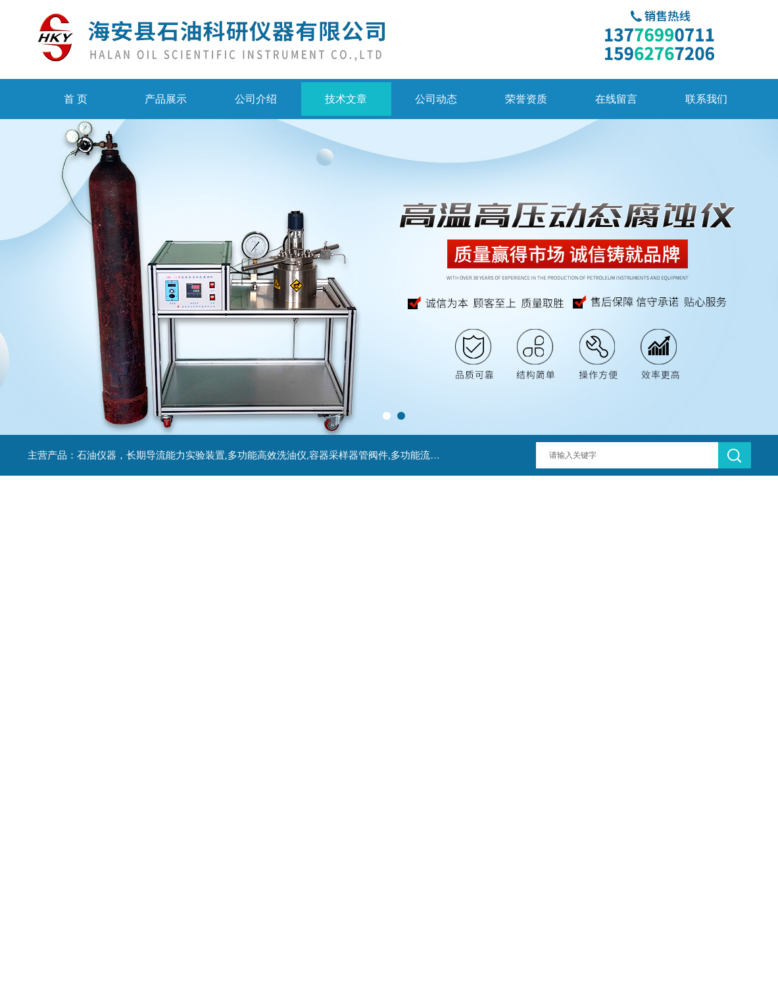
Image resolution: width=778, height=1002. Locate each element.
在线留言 (616, 99)
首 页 (75, 99)
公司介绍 (256, 99)
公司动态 (436, 99)
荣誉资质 (526, 99)
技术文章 (346, 99)
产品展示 (166, 99)
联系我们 (706, 99)
